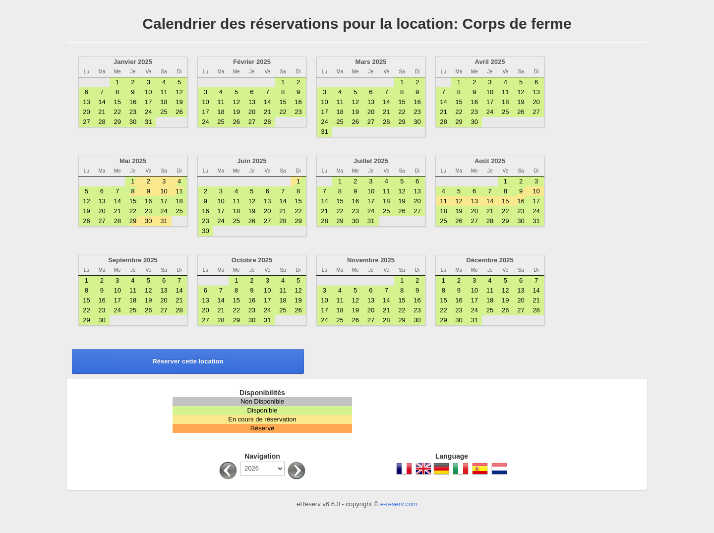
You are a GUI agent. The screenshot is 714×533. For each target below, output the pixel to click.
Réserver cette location (187, 361)
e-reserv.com (398, 504)
